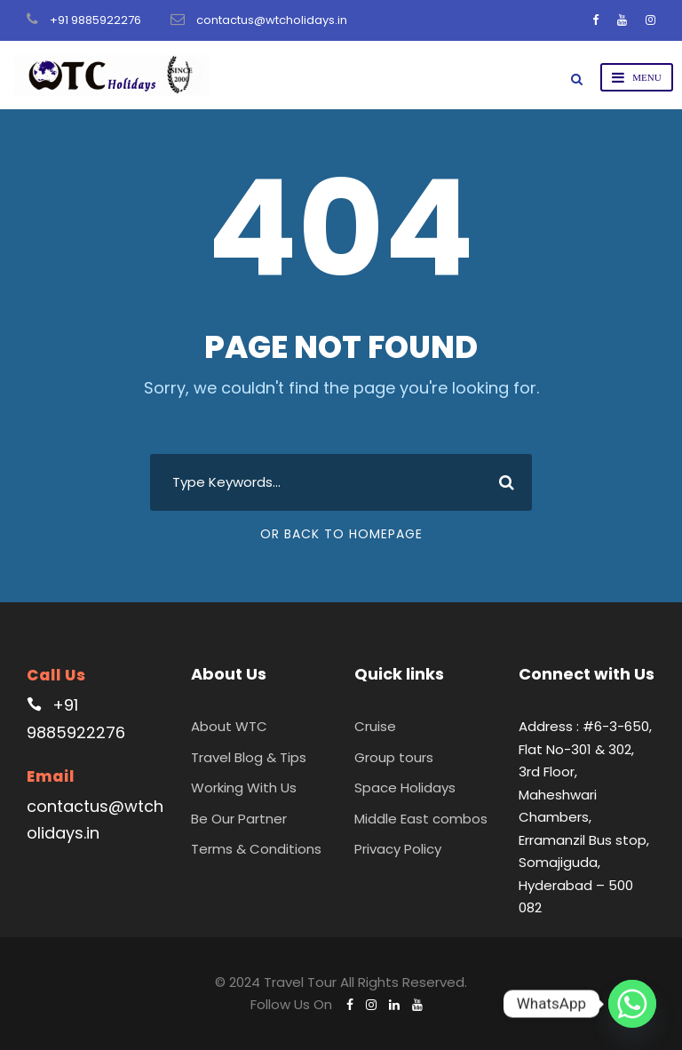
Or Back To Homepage (341, 534)
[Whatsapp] (632, 1004)
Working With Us (244, 787)
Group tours (393, 757)
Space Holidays (405, 787)
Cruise (375, 726)
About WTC (229, 726)
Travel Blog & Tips (248, 757)
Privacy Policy (397, 848)
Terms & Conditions (256, 848)
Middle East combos (421, 818)
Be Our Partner (239, 818)
